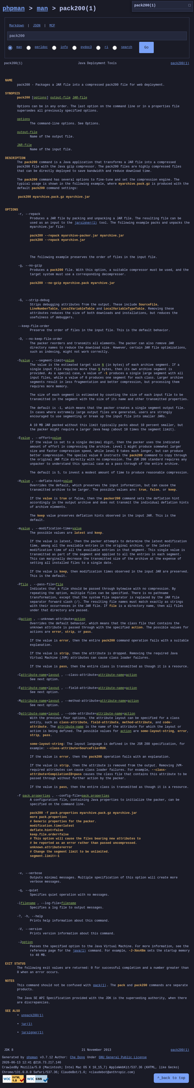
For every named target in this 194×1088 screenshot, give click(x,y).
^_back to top (171, 1078)
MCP (52, 26)
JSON (36, 26)
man (42, 8)
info (64, 48)
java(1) (79, 951)
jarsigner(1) (86, 223)
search (126, 48)
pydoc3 (86, 48)
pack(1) (99, 986)
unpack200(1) (32, 1016)
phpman (14, 8)
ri (106, 48)
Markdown (16, 26)
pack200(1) (180, 64)
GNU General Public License (123, 1058)
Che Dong (77, 1058)
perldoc (41, 48)
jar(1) (26, 1025)
